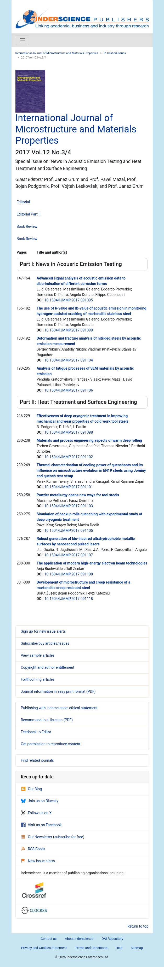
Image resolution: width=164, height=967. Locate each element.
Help (119, 948)
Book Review (27, 226)
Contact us (49, 939)
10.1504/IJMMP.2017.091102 (68, 457)
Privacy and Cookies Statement (44, 948)
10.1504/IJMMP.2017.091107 (68, 555)
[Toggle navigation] (22, 40)
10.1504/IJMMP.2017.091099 (68, 330)
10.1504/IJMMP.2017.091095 (68, 300)
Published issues (115, 53)
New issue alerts (38, 861)
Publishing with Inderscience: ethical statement (59, 708)
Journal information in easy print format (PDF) (58, 691)
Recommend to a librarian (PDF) (47, 720)
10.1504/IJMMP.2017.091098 (68, 432)
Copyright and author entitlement (47, 667)
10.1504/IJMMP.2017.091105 (68, 530)
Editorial (23, 202)
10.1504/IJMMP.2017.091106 (68, 390)
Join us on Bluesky (39, 801)
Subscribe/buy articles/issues (45, 643)
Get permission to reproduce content (50, 744)
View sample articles (38, 655)
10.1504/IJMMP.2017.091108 (68, 574)
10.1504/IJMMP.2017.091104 (68, 360)
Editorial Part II (29, 214)
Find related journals (37, 760)
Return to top (138, 926)
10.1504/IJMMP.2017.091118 (68, 599)
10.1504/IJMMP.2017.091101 (68, 487)
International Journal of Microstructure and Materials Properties (56, 53)
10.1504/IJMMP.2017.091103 (68, 506)
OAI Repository (112, 939)
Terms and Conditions (91, 948)
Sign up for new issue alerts (43, 631)
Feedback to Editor (36, 732)
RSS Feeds (33, 849)
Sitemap (137, 948)
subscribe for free (68, 837)
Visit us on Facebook (41, 825)
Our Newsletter (37, 837)
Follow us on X (36, 813)
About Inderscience (79, 939)
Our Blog (31, 789)
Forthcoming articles (38, 679)
